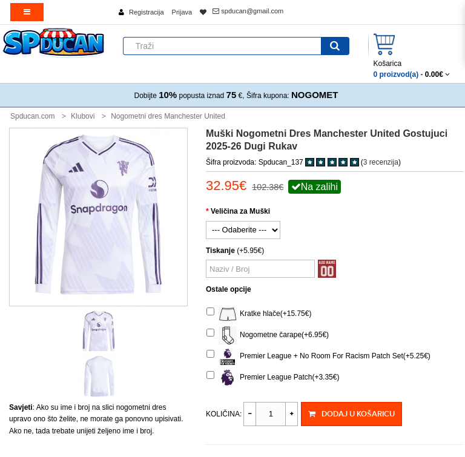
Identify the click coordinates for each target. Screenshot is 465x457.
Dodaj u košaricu (351, 414)
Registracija (146, 12)
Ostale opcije (228, 289)
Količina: (224, 414)
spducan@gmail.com (248, 11)
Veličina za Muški (240, 211)
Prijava (182, 12)
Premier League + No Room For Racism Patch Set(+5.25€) (318, 356)
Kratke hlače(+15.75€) (258, 314)
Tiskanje (220, 250)
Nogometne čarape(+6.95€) (267, 335)
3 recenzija (380, 162)
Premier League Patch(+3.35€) (272, 378)
